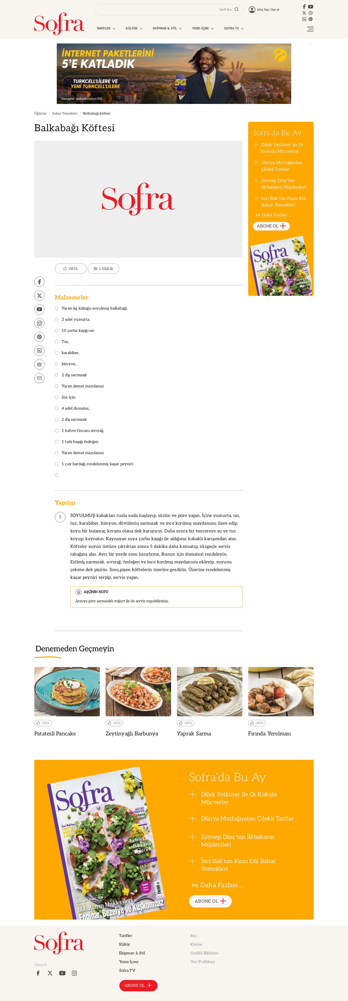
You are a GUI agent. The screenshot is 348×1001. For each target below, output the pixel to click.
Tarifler (125, 936)
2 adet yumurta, (72, 320)
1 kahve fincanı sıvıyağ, (79, 431)
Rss (193, 936)
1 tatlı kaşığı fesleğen (77, 442)
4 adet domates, (72, 409)
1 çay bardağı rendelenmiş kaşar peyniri (94, 464)
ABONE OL (271, 226)
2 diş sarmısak (71, 375)
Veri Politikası (202, 962)
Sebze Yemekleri (65, 113)
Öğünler (40, 113)
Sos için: (65, 398)
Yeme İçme (128, 962)
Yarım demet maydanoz (79, 386)
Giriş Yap (263, 9)
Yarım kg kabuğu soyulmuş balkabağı (91, 309)
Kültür (124, 944)
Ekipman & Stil (132, 953)
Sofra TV (127, 970)
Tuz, (62, 342)
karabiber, (67, 353)
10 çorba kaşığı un (74, 331)
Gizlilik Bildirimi (204, 953)
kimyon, (65, 364)
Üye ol (275, 9)
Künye (196, 944)
